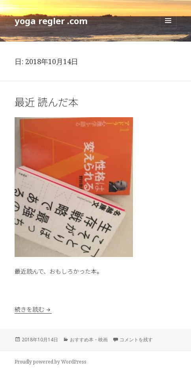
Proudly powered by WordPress (50, 361)
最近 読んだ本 (47, 101)
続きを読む (33, 309)
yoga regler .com (51, 21)
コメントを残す (136, 339)
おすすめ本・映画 (89, 339)
